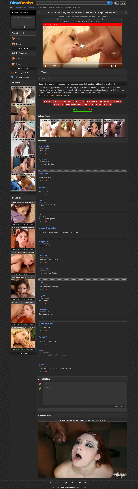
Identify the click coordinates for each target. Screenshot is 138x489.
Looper (78, 21)
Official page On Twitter (21, 77)
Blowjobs (61, 19)
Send (23, 27)
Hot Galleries (16, 197)
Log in (117, 3)
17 (99, 19)
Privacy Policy (83, 483)
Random (86, 21)
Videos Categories (18, 33)
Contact (52, 483)
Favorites (68, 21)
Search (110, 3)
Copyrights (60, 483)
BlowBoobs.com (67, 487)
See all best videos (23, 193)
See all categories (23, 48)
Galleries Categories (19, 53)
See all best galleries (23, 353)
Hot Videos (16, 82)
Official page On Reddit (22, 73)
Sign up (123, 3)
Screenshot (96, 21)
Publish (82, 410)
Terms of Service (71, 483)
